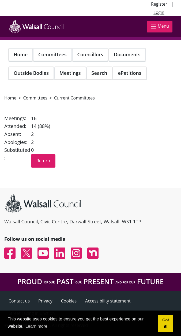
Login (158, 12)
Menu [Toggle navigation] (159, 26)
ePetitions (129, 73)
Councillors (90, 54)
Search (99, 73)
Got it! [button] (165, 323)
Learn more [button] (36, 326)
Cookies (69, 301)
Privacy (45, 301)
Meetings (70, 73)
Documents (127, 54)
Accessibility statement (108, 301)
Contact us (19, 301)
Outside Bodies (31, 73)
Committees (52, 54)
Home (21, 54)
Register (159, 4)
